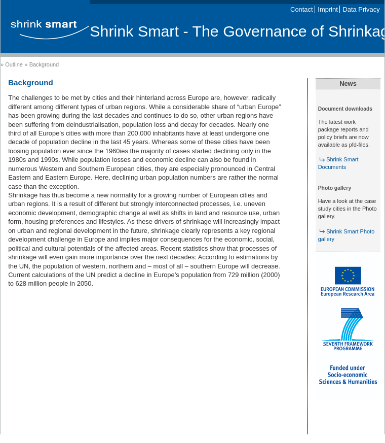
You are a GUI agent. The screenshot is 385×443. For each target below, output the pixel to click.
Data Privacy (361, 9)
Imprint (327, 9)
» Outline (12, 64)
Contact (301, 9)
